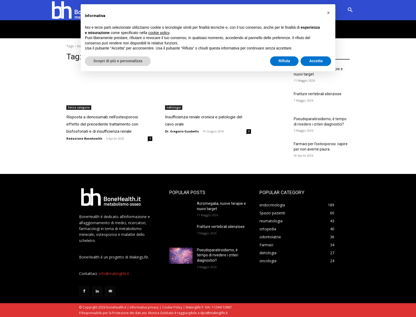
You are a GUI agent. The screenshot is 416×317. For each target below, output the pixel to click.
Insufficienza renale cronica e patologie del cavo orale (201, 119)
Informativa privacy (144, 307)
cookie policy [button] (158, 33)
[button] (350, 10)
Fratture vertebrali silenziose (317, 94)
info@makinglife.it (114, 273)
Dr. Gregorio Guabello (182, 130)
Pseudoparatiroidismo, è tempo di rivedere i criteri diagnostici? (217, 255)
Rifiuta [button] (284, 61)
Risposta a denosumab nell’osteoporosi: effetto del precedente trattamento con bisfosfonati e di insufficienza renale (103, 129)
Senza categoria (79, 107)
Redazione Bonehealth (84, 150)
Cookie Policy (172, 307)
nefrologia (174, 107)
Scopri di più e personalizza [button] (117, 61)
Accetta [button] (316, 61)
